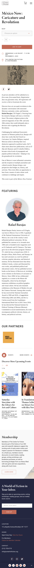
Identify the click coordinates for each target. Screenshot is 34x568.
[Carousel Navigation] (5, 365)
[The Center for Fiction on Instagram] (17, 559)
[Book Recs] (17, 565)
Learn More (9, 472)
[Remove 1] (3, 39)
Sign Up (9, 512)
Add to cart (17, 47)
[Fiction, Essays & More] (20, 565)
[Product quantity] (6, 39)
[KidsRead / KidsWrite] (13, 565)
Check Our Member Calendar (11, 540)
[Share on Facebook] (3, 89)
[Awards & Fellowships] (9, 565)
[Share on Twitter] (9, 89)
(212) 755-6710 (7, 548)
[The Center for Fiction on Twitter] (22, 559)
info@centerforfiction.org (10, 551)
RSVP (3, 29)
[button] (31, 3)
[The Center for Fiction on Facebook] (12, 559)
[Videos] (24, 565)
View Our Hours (18, 535)
